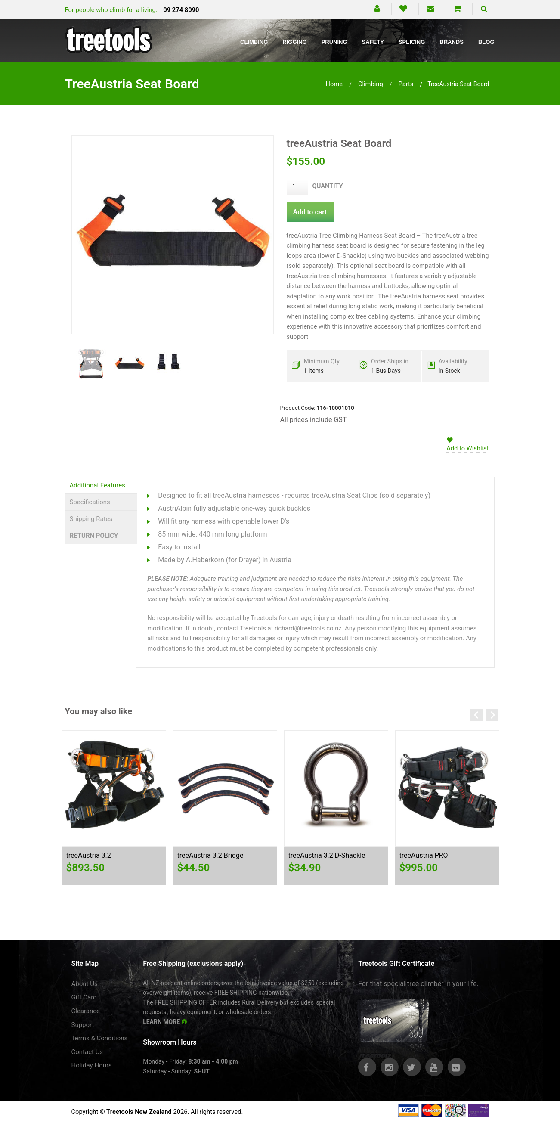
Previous (476, 715)
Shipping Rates (91, 519)
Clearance (85, 1011)
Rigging (294, 42)
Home (334, 84)
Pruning (334, 42)
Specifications (90, 502)
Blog (486, 42)
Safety (373, 42)
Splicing (412, 42)
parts (405, 84)
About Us (84, 984)
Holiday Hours (91, 1065)
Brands (451, 42)
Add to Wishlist (467, 448)
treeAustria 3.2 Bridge (210, 855)
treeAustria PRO (423, 855)
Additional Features (97, 485)
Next (492, 715)
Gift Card (84, 997)
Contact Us (87, 1052)
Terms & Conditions (99, 1038)
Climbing (254, 42)
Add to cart (310, 212)
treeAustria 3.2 (88, 855)
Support (82, 1025)
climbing (370, 84)
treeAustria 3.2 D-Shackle (326, 855)
